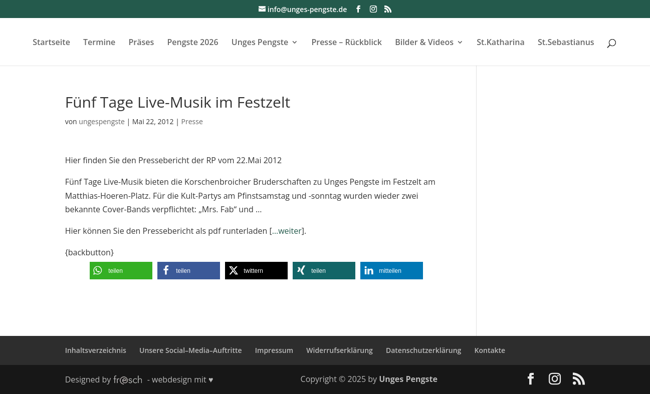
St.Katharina (501, 43)
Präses (141, 43)
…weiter (287, 230)
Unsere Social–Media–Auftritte (190, 350)
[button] (121, 270)
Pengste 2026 (192, 43)
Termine (99, 43)
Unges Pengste (260, 43)
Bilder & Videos (424, 43)
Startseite (51, 43)
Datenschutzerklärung (423, 350)
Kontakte (490, 350)
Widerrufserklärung (339, 350)
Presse (192, 121)
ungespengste (101, 121)
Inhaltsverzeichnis (95, 350)
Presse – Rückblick (346, 43)
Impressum (274, 350)
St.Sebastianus (566, 43)
